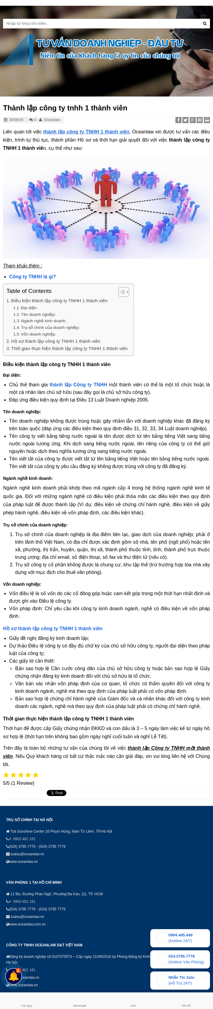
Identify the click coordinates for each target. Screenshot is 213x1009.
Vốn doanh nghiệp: (38, 334)
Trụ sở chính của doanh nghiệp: (50, 327)
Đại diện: (29, 308)
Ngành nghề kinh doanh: (43, 321)
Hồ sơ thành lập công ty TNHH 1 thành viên (55, 341)
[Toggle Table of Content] (121, 292)
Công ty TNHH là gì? (32, 276)
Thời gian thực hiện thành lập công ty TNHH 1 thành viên (69, 348)
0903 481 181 (24, 839)
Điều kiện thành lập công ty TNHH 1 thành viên (59, 300)
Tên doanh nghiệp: (38, 314)
